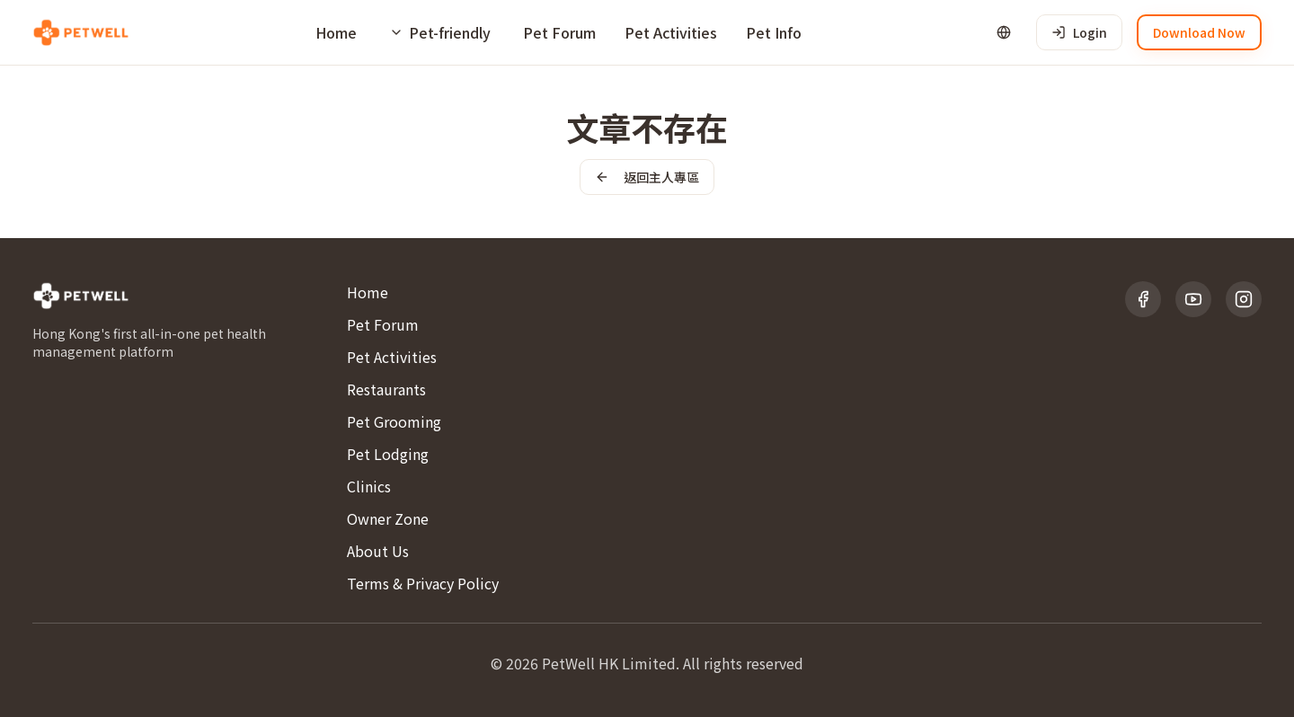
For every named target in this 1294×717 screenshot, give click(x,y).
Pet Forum (559, 32)
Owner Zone (388, 518)
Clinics (369, 486)
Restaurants (386, 389)
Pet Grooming (394, 421)
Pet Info (774, 32)
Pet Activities (671, 32)
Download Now (1199, 32)
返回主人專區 (647, 177)
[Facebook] (1143, 299)
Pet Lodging (388, 454)
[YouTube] (1193, 299)
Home (336, 32)
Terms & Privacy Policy (423, 583)
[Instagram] (1244, 299)
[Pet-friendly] (440, 32)
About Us (378, 551)
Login (1079, 32)
